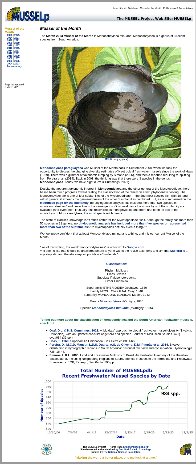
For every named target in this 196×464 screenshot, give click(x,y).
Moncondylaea (110, 301)
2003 (17, 63)
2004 (9, 63)
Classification (116, 264)
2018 (9, 45)
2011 (17, 53)
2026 (9, 35)
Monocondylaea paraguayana (61, 168)
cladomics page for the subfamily (64, 202)
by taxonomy (14, 66)
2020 (9, 43)
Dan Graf (124, 449)
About (123, 8)
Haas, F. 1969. (59, 341)
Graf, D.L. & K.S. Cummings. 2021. (74, 330)
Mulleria (176, 250)
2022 (9, 40)
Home (115, 8)
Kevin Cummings (141, 449)
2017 (17, 45)
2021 (17, 40)
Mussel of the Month (150, 8)
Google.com (135, 247)
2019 (17, 43)
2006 (9, 61)
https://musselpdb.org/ (136, 447)
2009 (17, 56)
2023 (17, 37)
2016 (9, 48)
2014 (9, 50)
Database (133, 8)
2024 (9, 37)
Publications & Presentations (178, 8)
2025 (17, 35)
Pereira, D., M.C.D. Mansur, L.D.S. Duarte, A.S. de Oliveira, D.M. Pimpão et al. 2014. (109, 344)
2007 (17, 58)
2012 (9, 53)
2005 (17, 61)
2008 (9, 58)
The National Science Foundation (122, 452)
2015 (17, 48)
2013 (17, 50)
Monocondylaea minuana (111, 308)
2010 (9, 56)
